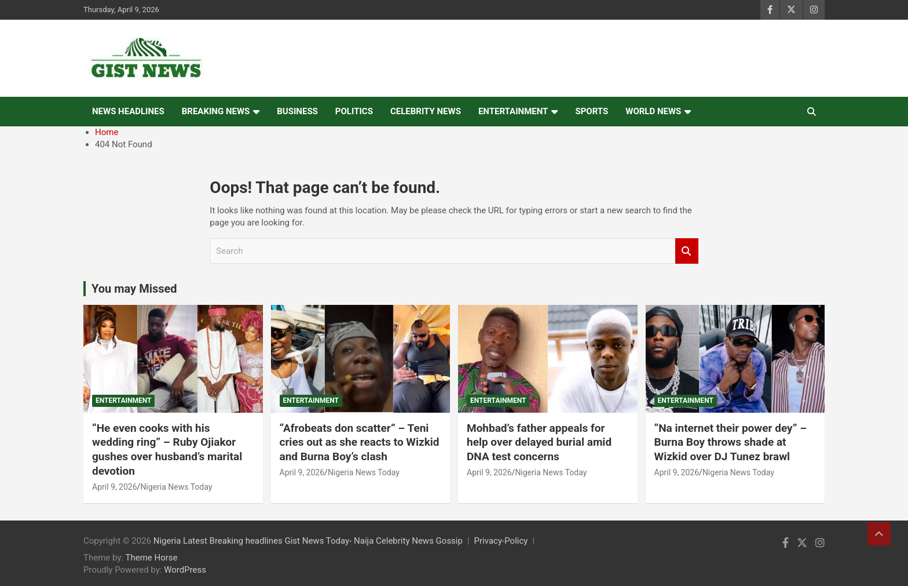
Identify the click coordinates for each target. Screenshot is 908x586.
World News (653, 111)
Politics (354, 111)
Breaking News (216, 111)
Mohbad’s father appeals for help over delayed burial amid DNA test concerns (539, 442)
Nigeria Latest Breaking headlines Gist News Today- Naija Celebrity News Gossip (308, 541)
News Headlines (128, 111)
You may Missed (134, 289)
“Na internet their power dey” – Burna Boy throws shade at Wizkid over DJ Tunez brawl (730, 442)
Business (297, 111)
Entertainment (513, 111)
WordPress (185, 570)
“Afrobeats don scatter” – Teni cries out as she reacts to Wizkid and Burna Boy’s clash (360, 442)
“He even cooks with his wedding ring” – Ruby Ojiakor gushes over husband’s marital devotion (167, 449)
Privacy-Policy (501, 541)
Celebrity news (425, 111)
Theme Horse (152, 557)
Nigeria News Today (176, 487)
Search (686, 251)
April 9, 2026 (114, 487)
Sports (591, 111)
